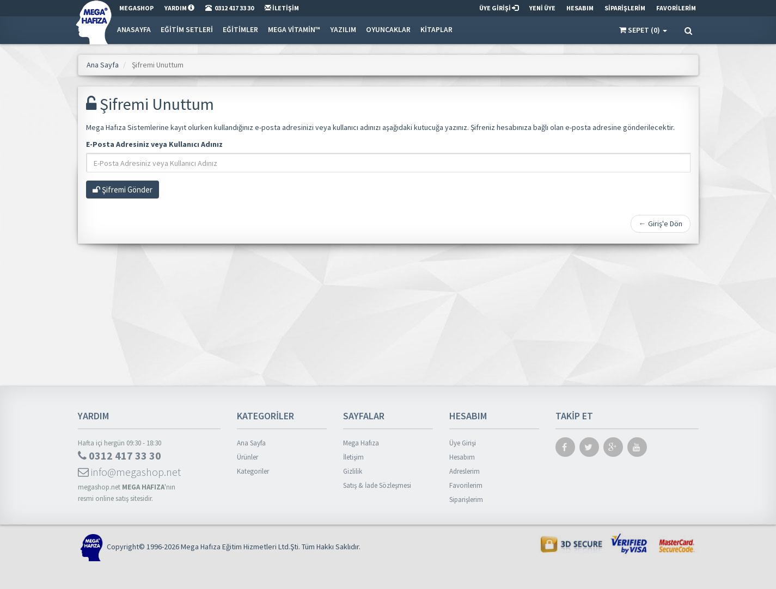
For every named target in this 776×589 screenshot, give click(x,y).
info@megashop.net (129, 472)
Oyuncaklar (388, 29)
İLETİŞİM (282, 8)
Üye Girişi (462, 443)
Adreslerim (464, 471)
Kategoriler (253, 471)
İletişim (353, 457)
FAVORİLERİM (676, 8)
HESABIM (580, 8)
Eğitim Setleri (187, 29)
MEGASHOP (136, 8)
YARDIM (179, 8)
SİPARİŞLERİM (624, 8)
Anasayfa (134, 29)
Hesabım (462, 457)
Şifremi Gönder (122, 189)
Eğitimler (240, 29)
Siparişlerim (466, 499)
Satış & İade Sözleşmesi (377, 485)
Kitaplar (436, 29)
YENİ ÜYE (542, 8)
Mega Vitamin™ (294, 29)
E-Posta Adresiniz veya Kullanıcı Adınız (154, 144)
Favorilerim (465, 485)
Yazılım (343, 29)
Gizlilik (352, 471)
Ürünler (247, 457)
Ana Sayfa (103, 65)
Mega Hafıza (361, 443)
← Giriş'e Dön (660, 223)
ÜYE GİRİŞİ (498, 8)
